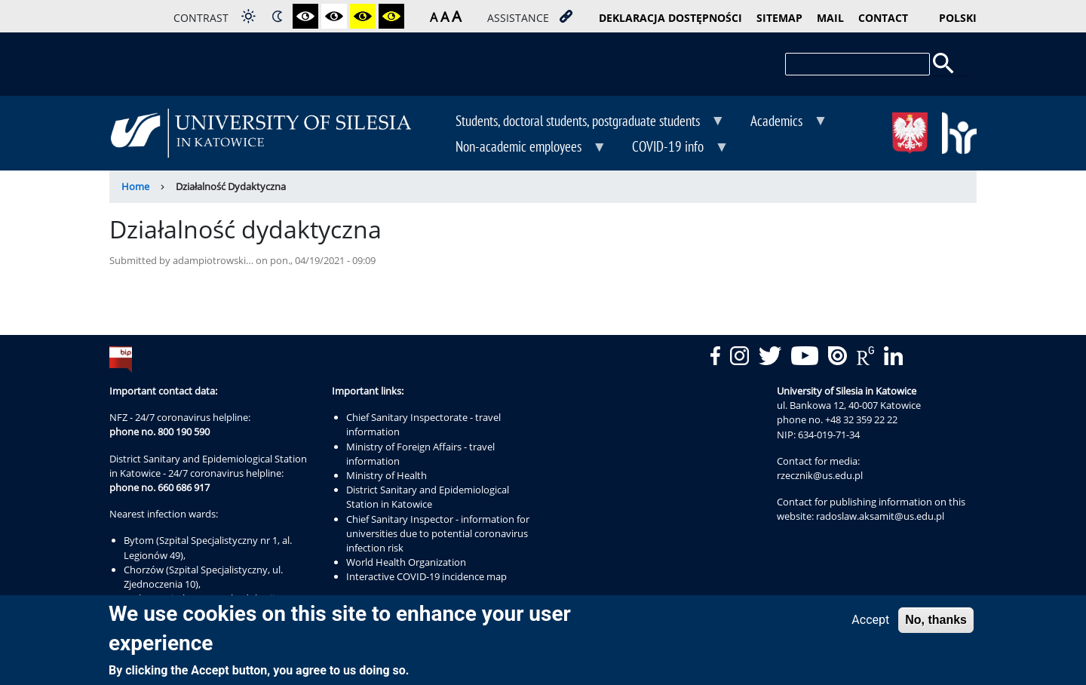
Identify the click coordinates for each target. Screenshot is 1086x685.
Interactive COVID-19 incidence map (426, 576)
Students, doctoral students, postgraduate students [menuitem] (579, 122)
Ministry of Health (386, 475)
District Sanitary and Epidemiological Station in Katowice (427, 497)
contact (883, 18)
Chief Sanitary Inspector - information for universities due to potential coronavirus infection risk (437, 533)
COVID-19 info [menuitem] (669, 148)
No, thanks (936, 619)
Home (135, 186)
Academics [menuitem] (778, 122)
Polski (958, 18)
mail (830, 18)
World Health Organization (406, 562)
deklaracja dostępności (670, 18)
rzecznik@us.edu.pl (820, 475)
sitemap (779, 18)
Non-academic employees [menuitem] (520, 148)
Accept (870, 620)
